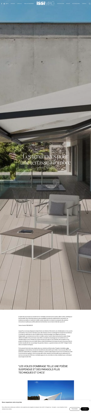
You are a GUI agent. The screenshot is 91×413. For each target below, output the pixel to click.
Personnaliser (75, 408)
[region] (45, 406)
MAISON (45, 150)
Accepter (85, 408)
